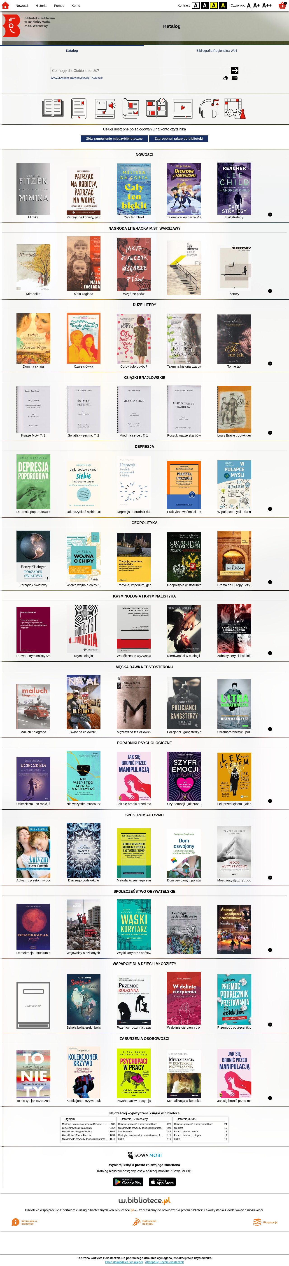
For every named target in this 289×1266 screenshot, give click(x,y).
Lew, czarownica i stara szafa (77, 1128)
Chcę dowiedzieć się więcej (124, 1262)
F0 (249, 5)
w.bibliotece (123, 1210)
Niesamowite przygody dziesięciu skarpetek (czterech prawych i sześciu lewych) (102, 1139)
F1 (256, 5)
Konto (76, 5)
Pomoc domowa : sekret (186, 1131)
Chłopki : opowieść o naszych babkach (137, 1124)
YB (214, 5)
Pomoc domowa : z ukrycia (187, 1135)
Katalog (72, 50)
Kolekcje (97, 77)
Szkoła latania (125, 1131)
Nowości (22, 5)
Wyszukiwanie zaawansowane (70, 77)
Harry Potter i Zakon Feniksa (76, 1135)
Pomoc (59, 5)
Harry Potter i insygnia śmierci (77, 1131)
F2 (267, 5)
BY (223, 5)
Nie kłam (178, 1128)
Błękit (121, 1139)
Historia (41, 5)
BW (205, 5)
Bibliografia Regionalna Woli (216, 50)
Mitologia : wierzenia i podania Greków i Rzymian (87, 1124)
